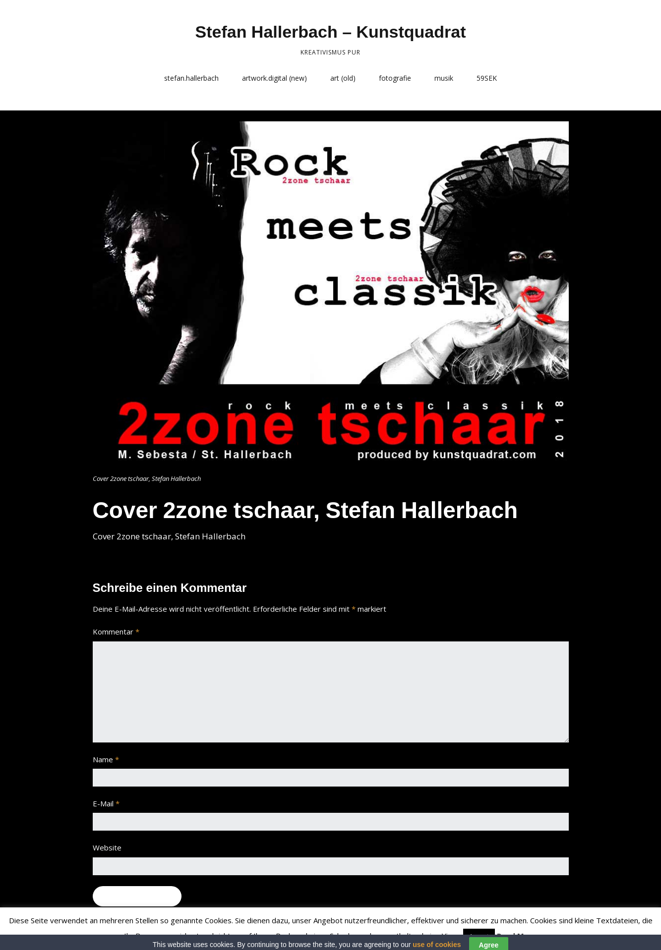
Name (106, 759)
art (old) (343, 78)
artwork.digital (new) (274, 78)
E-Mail (106, 803)
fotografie (395, 78)
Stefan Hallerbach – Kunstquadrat (330, 31)
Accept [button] (479, 936)
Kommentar (116, 631)
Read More (517, 936)
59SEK (487, 78)
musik (443, 78)
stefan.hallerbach (191, 78)
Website (107, 847)
